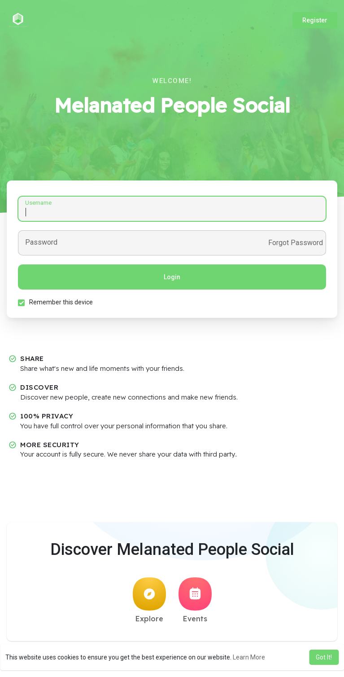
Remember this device (61, 302)
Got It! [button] (324, 657)
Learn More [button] (249, 657)
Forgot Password (295, 242)
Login (172, 277)
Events (195, 600)
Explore (149, 600)
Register (314, 20)
